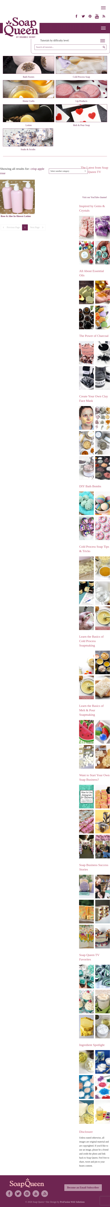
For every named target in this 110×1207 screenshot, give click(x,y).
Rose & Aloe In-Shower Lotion (16, 216)
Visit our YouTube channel (94, 197)
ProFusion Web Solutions (72, 1202)
